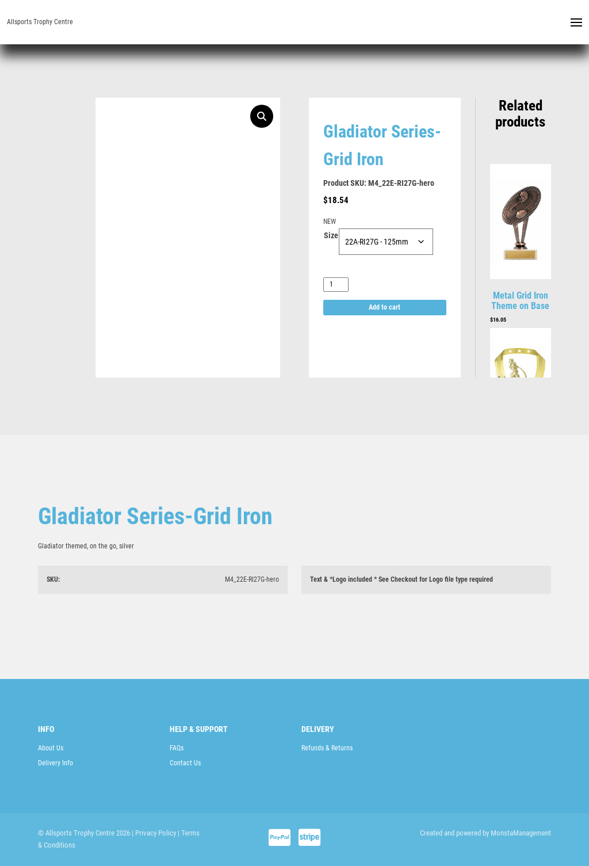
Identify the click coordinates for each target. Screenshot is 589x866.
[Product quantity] (336, 284)
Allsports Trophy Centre (40, 22)
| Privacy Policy (154, 833)
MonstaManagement (521, 833)
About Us (50, 748)
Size (331, 235)
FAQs (176, 748)
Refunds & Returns (327, 748)
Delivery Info (55, 763)
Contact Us (185, 763)
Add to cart (384, 307)
